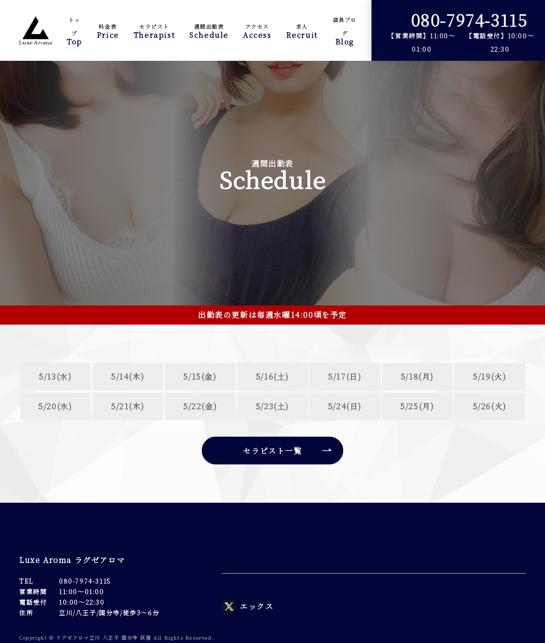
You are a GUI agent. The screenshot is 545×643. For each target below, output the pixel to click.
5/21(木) (127, 406)
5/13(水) (55, 376)
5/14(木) (127, 376)
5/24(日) (345, 406)
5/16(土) (272, 376)
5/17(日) (344, 376)
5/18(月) (417, 376)
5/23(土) (272, 406)
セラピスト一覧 (272, 450)
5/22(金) (200, 406)
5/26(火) (490, 406)
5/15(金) (200, 376)
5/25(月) (417, 406)
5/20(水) (55, 406)
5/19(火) (489, 376)
